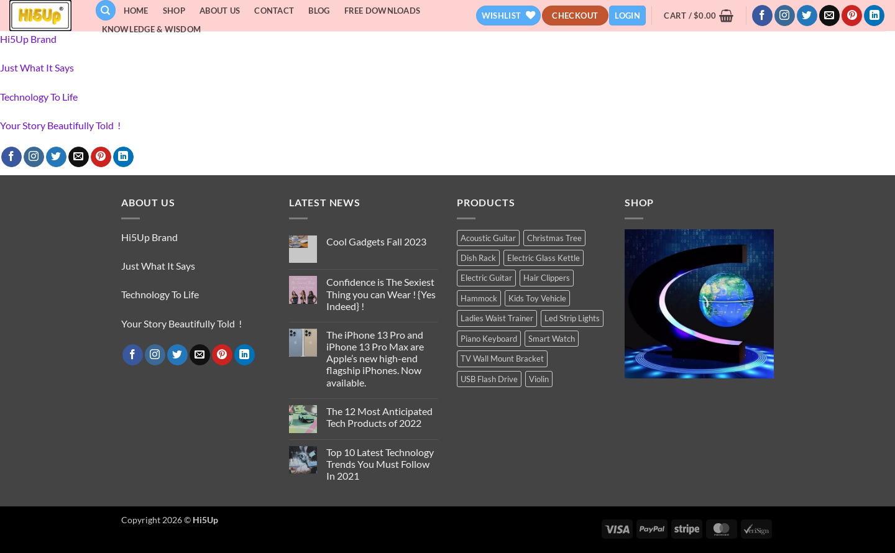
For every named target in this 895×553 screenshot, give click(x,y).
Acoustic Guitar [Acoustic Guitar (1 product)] (488, 238)
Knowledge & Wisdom (151, 29)
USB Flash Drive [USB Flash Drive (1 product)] (489, 379)
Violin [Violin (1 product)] (539, 379)
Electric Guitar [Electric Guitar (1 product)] (486, 278)
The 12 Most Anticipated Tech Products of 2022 (379, 417)
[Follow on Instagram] (784, 15)
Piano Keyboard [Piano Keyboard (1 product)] (489, 339)
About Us (220, 11)
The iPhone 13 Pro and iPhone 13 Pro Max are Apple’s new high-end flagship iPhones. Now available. (375, 358)
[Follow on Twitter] (807, 15)
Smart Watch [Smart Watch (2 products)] (551, 339)
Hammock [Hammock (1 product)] (479, 298)
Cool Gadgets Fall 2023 (376, 241)
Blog (318, 11)
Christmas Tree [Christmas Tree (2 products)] (554, 238)
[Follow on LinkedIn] (874, 15)
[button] (627, 16)
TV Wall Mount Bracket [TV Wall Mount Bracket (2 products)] (502, 358)
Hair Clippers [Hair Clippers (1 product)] (546, 278)
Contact (274, 11)
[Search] (106, 10)
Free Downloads (382, 11)
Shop (174, 11)
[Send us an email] (829, 15)
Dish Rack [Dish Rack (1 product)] (478, 258)
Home (136, 11)
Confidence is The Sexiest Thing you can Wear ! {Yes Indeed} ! (381, 293)
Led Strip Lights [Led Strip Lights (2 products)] (572, 318)
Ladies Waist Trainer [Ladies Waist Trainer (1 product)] (497, 318)
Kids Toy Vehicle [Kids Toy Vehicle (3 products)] (537, 298)
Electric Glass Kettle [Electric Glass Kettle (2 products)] (543, 258)
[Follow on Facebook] (762, 15)
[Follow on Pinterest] (852, 15)
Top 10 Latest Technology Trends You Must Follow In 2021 (380, 464)
